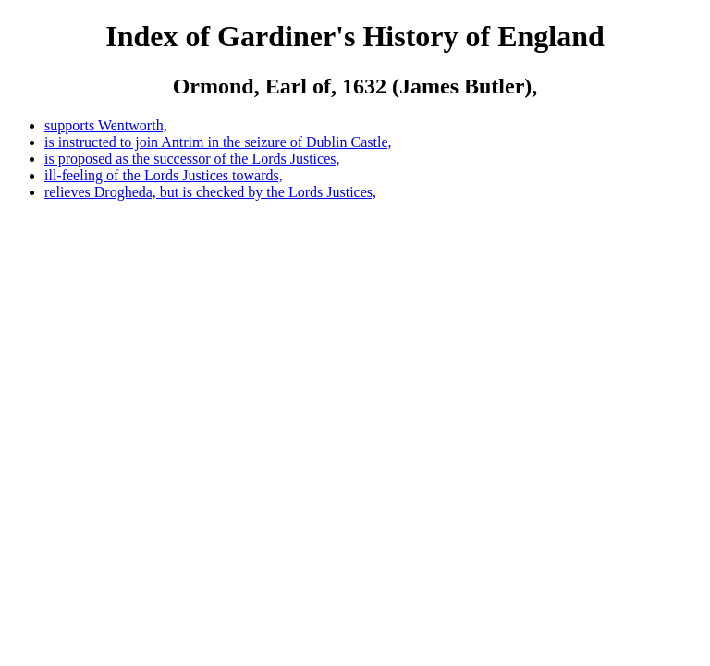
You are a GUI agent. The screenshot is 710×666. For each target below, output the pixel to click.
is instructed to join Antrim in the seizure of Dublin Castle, (218, 142)
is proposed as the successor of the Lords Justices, (192, 158)
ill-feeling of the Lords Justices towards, (163, 175)
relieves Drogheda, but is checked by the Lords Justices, (210, 192)
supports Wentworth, (105, 125)
